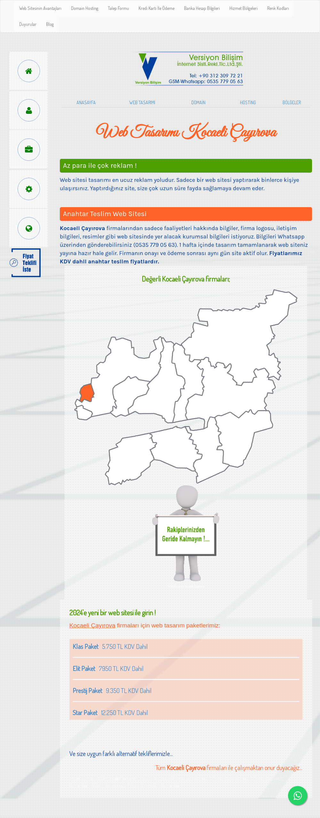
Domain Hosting (84, 8)
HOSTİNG (248, 102)
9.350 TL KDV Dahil (112, 690)
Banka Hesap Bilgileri (202, 8)
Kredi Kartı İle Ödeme (156, 8)
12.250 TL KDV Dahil (110, 712)
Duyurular (27, 24)
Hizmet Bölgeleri (243, 8)
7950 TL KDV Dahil (108, 668)
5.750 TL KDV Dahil (110, 646)
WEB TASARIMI (142, 102)
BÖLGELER (292, 102)
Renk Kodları (278, 8)
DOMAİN (198, 102)
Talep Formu (118, 8)
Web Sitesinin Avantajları (40, 8)
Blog (50, 24)
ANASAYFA (86, 102)
